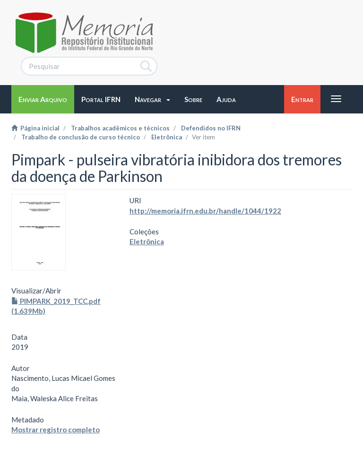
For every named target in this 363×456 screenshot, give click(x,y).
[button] (152, 99)
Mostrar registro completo (55, 429)
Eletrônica (166, 137)
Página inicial (35, 128)
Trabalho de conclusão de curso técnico (80, 137)
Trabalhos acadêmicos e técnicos (120, 128)
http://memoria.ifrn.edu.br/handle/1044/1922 (205, 210)
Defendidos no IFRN (211, 128)
